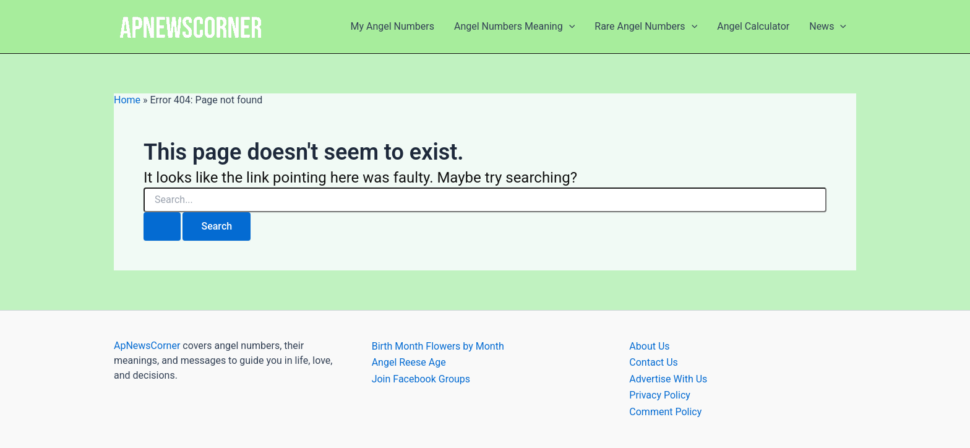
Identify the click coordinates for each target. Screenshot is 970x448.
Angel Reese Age (409, 362)
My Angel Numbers (392, 26)
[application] (569, 26)
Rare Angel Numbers (645, 26)
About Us (649, 346)
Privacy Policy (659, 395)
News (827, 26)
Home (127, 100)
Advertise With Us (668, 379)
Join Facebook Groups (421, 379)
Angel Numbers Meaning (514, 26)
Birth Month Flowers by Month (438, 346)
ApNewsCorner (147, 345)
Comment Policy (665, 412)
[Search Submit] (162, 226)
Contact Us (653, 362)
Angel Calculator (753, 26)
